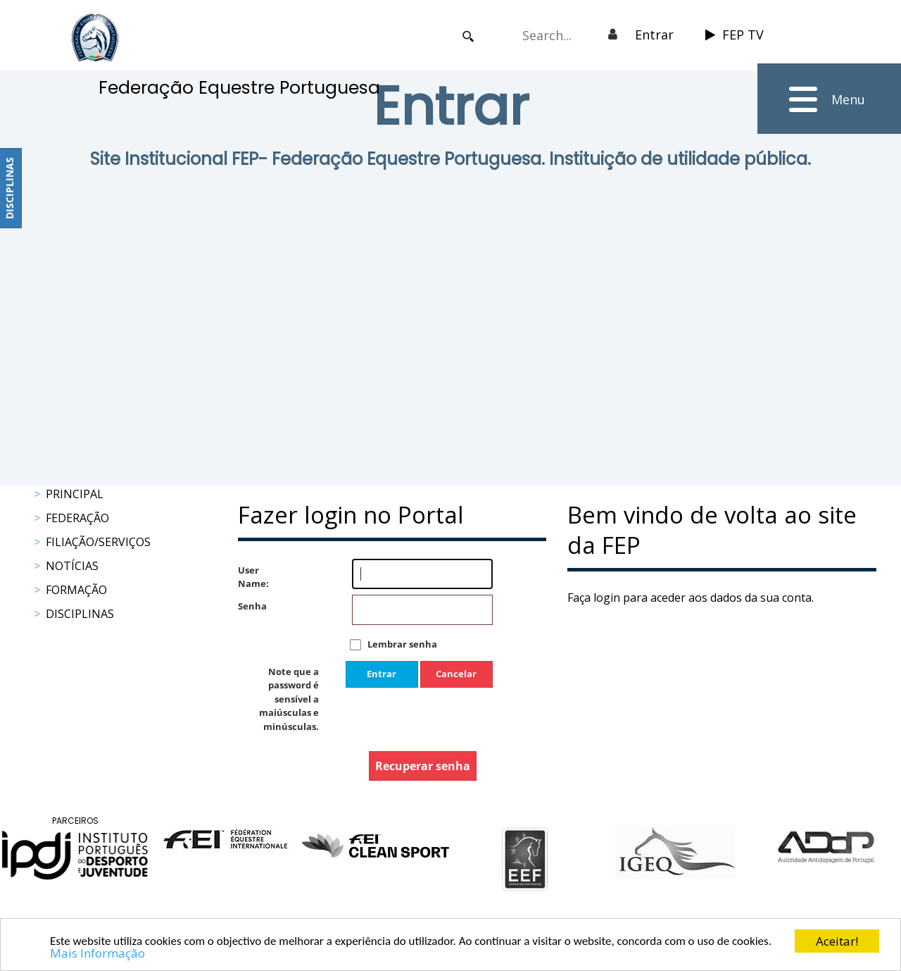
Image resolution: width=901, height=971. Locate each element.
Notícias (72, 566)
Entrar (654, 34)
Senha (252, 606)
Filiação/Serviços (98, 542)
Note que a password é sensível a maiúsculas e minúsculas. (289, 699)
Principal (74, 494)
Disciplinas (80, 613)
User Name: (252, 577)
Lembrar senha (402, 644)
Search (467, 36)
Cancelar (456, 673)
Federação (77, 518)
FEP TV (734, 34)
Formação (76, 590)
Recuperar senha (422, 766)
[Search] (554, 35)
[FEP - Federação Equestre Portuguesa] (95, 37)
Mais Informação (97, 954)
